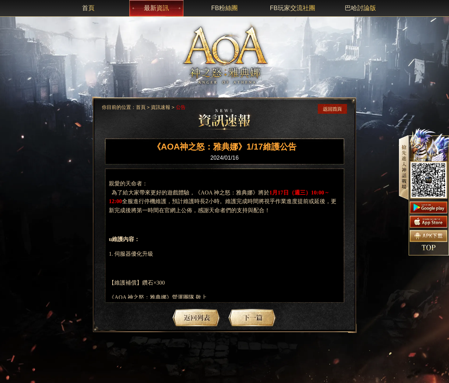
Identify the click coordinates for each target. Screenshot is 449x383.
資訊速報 (160, 107)
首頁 (141, 107)
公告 (181, 107)
